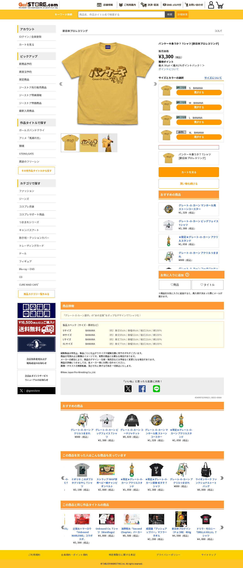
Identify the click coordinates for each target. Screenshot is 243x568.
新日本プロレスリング (75, 31)
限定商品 (24, 79)
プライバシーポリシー (168, 554)
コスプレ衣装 (26, 206)
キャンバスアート (29, 230)
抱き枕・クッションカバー (34, 238)
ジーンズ (24, 199)
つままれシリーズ (29, 222)
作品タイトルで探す (33, 123)
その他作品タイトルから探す (36, 170)
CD (20, 277)
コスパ (218, 31)
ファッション (26, 191)
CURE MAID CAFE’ (29, 284)
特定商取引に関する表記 (122, 554)
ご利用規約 (34, 554)
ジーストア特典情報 (30, 95)
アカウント (27, 29)
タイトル (208, 284)
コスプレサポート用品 (31, 214)
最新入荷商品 (26, 111)
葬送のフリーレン (29, 161)
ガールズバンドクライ (31, 130)
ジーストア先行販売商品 (33, 87)
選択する (199, 92)
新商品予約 (25, 64)
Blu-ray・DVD (27, 269)
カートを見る (26, 44)
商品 (175, 284)
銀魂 (21, 146)
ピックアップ (28, 56)
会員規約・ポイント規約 (74, 554)
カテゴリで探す (30, 183)
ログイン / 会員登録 (30, 36)
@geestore (29, 390)
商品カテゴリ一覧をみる (36, 293)
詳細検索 (183, 14)
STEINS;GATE (26, 153)
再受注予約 (25, 72)
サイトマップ (208, 554)
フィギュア (25, 261)
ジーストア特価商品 (30, 103)
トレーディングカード (31, 245)
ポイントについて (169, 69)
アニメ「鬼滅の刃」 (30, 138)
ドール (23, 253)
